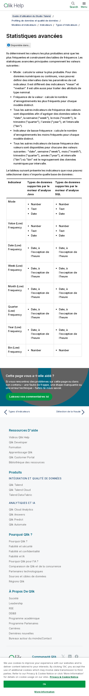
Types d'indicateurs (66, 24)
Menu (84, 6)
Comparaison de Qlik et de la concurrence (35, 566)
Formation (15, 447)
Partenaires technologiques (26, 571)
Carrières (14, 628)
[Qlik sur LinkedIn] (70, 656)
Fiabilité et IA (17, 556)
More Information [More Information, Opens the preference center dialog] (44, 691)
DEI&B (12, 613)
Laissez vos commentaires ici (29, 396)
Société (13, 598)
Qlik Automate (17, 524)
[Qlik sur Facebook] (76, 656)
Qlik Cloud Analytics (21, 509)
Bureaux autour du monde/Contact (30, 638)
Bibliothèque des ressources (27, 462)
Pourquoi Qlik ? (18, 541)
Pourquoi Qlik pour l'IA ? (23, 561)
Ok (44, 684)
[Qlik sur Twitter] (63, 656)
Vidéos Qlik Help (19, 437)
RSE (11, 608)
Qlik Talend (16, 484)
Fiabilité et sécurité (20, 546)
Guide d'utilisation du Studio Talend (31, 16)
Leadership (16, 603)
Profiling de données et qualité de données (35, 20)
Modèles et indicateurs (24, 24)
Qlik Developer (18, 442)
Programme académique (24, 618)
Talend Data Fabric (20, 494)
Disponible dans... (20, 45)
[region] (44, 676)
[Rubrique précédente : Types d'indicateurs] (23, 412)
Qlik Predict (16, 519)
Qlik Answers (17, 514)
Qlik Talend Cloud (20, 489)
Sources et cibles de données (27, 576)
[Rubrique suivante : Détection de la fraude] (65, 412)
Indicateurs (46, 24)
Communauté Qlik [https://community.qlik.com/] (44, 656)
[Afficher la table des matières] (7, 16)
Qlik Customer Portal (21, 457)
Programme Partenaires (23, 623)
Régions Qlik (16, 581)
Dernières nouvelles (21, 633)
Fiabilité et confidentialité (24, 551)
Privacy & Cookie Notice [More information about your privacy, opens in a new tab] (64, 676)
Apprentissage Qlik (20, 452)
